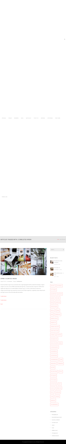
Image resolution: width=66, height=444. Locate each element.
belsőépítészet (54, 293)
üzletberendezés (54, 404)
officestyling (53, 383)
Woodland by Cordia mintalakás (58, 261)
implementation (54, 338)
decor (52, 302)
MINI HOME (57, 118)
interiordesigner (54, 359)
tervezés (57, 396)
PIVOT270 (36, 118)
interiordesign (54, 351)
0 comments (9, 281)
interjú (53, 425)
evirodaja (53, 334)
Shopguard (58, 392)
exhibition (59, 334)
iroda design (53, 363)
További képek (3, 296)
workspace (53, 400)
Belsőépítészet (19, 281)
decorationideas (54, 306)
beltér (60, 293)
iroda (61, 359)
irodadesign (60, 363)
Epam (2, 304)
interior (60, 343)
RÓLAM (10, 118)
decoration (58, 302)
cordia (58, 298)
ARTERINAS (50, 118)
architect (53, 285)
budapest (53, 298)
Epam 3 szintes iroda (9, 279)
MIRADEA (43, 118)
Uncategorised (55, 433)
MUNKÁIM (16, 118)
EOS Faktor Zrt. (57, 267)
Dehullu (52, 310)
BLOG (22, 118)
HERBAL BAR (4, 196)
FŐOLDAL (4, 118)
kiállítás (52, 367)
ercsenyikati (57, 314)
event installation (54, 330)
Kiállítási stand (54, 430)
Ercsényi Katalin (54, 318)
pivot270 (52, 388)
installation (53, 343)
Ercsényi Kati (53, 322)
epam (52, 314)
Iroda (53, 427)
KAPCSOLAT (28, 118)
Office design (53, 379)
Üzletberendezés (55, 435)
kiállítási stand (54, 371)
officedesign (53, 375)
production (59, 388)
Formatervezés (55, 422)
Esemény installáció (56, 420)
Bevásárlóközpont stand (57, 417)
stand (52, 396)
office (61, 371)
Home (58, 239)
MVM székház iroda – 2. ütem (59, 273)
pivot (60, 383)
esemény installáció (55, 326)
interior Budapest (54, 347)
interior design (54, 355)
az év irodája (53, 289)
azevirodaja (59, 285)
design (58, 310)
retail (52, 392)
